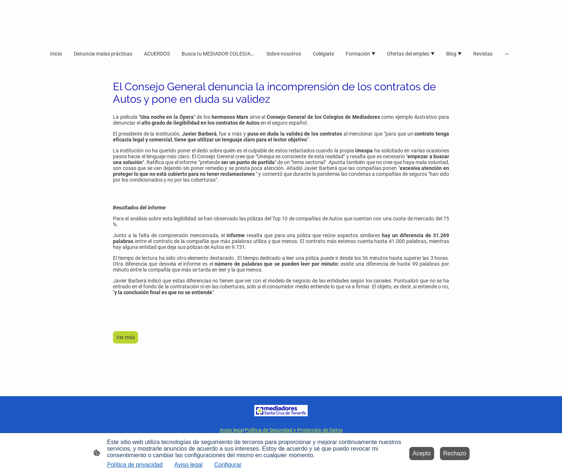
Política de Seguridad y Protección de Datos (294, 430)
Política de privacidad (135, 465)
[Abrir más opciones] (507, 53)
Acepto (422, 453)
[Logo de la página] (281, 410)
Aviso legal (188, 465)
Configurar (228, 465)
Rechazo (454, 453)
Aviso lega (231, 430)
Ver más (125, 337)
